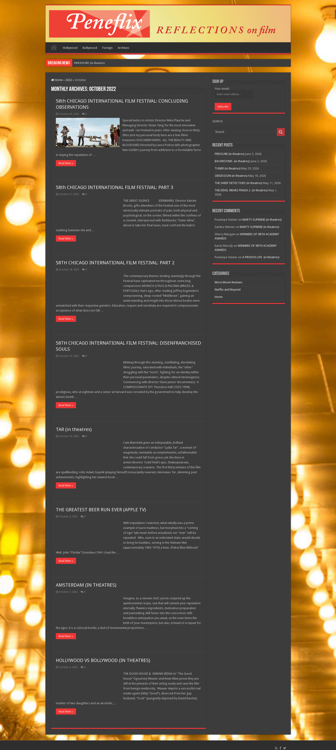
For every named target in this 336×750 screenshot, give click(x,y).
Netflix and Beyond (228, 289)
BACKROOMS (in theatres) (232, 161)
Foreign (107, 48)
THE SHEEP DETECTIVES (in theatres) (238, 183)
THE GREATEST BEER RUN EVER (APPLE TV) (101, 505)
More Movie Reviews (228, 282)
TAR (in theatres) (74, 424)
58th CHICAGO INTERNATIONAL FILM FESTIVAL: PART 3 (114, 182)
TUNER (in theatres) (228, 168)
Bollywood (90, 48)
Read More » (66, 158)
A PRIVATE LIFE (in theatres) (260, 257)
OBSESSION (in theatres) (231, 175)
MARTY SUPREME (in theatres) (262, 219)
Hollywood (70, 48)
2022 (68, 80)
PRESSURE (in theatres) (89, 63)
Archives (123, 48)
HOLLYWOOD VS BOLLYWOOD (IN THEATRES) (103, 655)
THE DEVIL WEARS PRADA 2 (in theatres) (241, 190)
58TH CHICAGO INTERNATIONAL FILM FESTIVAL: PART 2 (115, 258)
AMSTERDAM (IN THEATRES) (86, 580)
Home (54, 47)
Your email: (222, 88)
